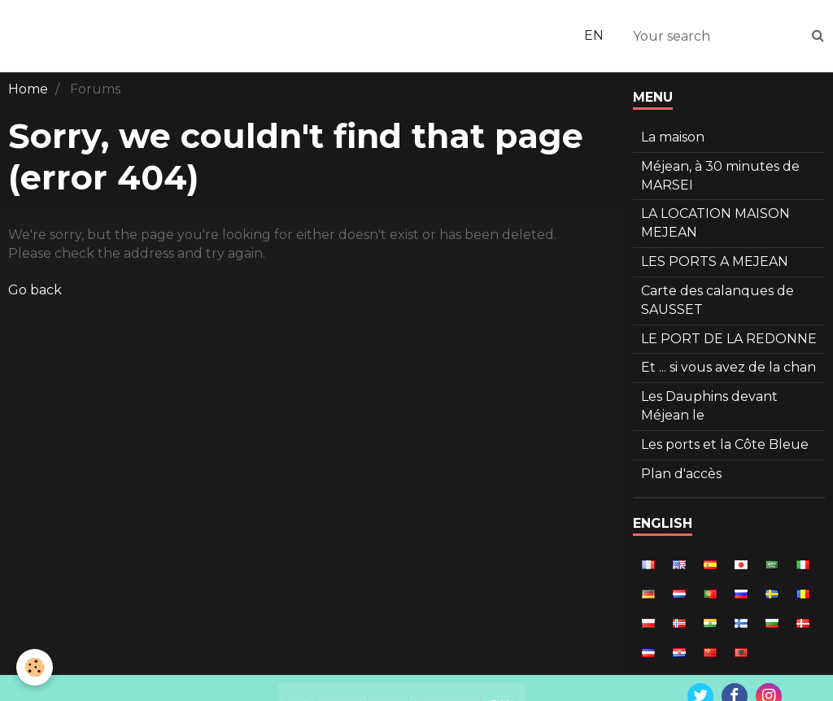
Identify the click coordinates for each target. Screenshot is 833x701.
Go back (35, 290)
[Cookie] (34, 667)
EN (594, 35)
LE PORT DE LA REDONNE (729, 338)
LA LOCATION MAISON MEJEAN (715, 223)
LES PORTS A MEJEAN (714, 261)
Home (28, 89)
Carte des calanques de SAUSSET (717, 300)
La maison (672, 137)
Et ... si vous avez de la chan (728, 367)
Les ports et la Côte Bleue (725, 444)
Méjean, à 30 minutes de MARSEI (720, 176)
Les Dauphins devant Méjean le (709, 406)
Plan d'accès (681, 473)
